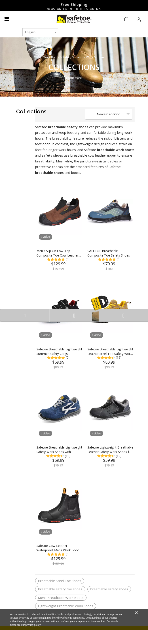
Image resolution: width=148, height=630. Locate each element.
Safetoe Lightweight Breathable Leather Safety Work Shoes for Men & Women (110, 449)
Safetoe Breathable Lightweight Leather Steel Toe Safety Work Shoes (110, 351)
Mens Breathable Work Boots (61, 597)
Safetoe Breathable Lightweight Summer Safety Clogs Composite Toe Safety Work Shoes (59, 351)
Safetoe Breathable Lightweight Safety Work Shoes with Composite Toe (59, 449)
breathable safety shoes (109, 589)
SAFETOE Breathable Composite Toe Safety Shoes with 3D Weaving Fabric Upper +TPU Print (109, 253)
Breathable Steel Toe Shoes (59, 580)
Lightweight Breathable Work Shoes (65, 606)
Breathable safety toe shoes (60, 589)
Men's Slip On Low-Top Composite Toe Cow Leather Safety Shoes (57, 253)
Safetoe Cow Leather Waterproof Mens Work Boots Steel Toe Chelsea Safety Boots (58, 548)
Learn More (74, 78)
